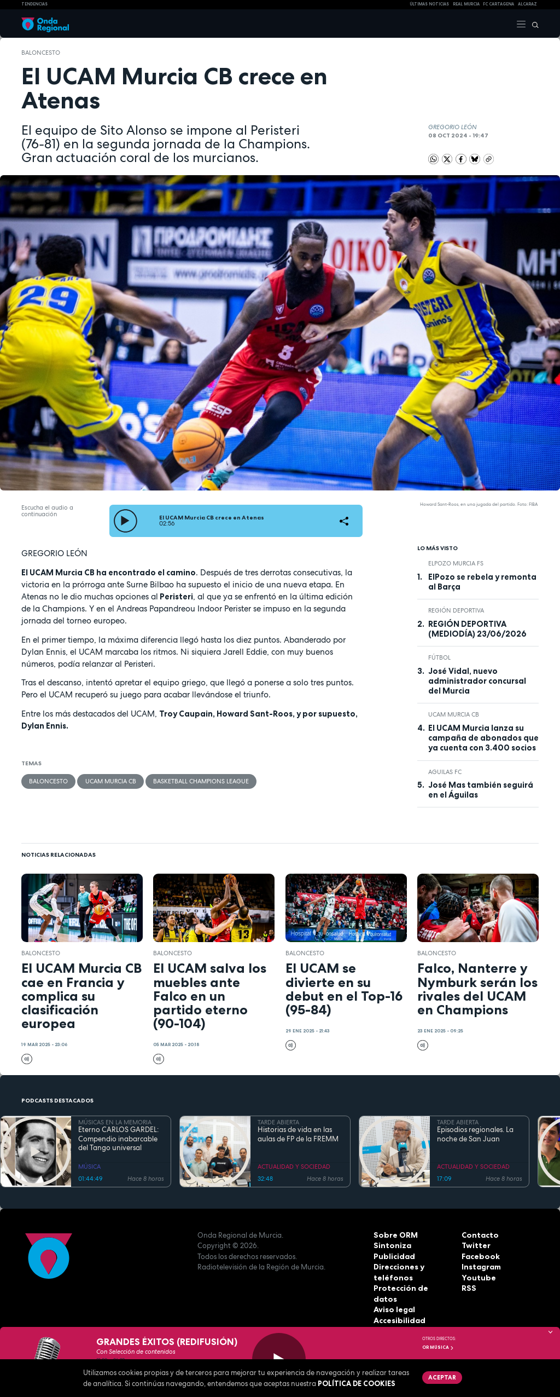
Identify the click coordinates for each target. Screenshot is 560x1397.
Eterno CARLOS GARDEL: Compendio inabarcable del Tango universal (118, 1138)
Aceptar (441, 1377)
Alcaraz (527, 4)
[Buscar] (533, 23)
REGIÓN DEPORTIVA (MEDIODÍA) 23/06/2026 (477, 629)
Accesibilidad (398, 1309)
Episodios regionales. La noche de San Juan (475, 1134)
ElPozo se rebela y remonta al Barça (482, 582)
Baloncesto (40, 52)
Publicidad (393, 1256)
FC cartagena (498, 4)
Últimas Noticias (429, 4)
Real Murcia (466, 4)
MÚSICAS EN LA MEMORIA (114, 1122)
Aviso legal (393, 1299)
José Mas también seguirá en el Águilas (480, 790)
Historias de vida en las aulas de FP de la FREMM (298, 1134)
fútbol (439, 657)
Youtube (477, 1277)
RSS (468, 1288)
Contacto (479, 1235)
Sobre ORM (394, 1235)
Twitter (475, 1245)
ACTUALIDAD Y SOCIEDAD (294, 1166)
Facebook (480, 1256)
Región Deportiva (456, 610)
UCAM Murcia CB (110, 780)
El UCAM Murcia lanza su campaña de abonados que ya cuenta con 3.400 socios (483, 738)
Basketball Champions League (200, 780)
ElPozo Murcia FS (455, 563)
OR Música (438, 1347)
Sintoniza (391, 1245)
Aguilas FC (445, 772)
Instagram (481, 1266)
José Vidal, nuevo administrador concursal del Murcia (477, 681)
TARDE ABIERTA (278, 1122)
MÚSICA (89, 1166)
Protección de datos (411, 1288)
